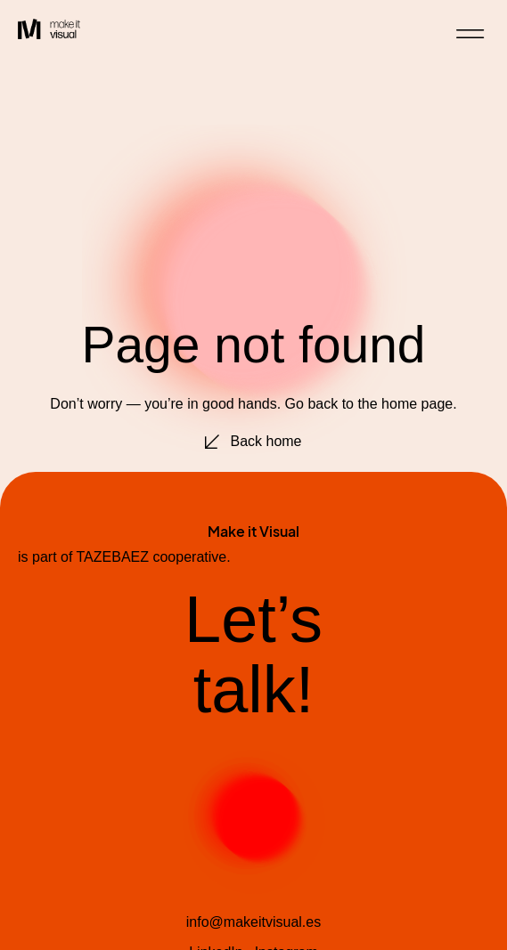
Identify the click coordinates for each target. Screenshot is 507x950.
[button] (470, 35)
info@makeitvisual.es (253, 922)
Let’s (253, 619)
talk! (254, 690)
